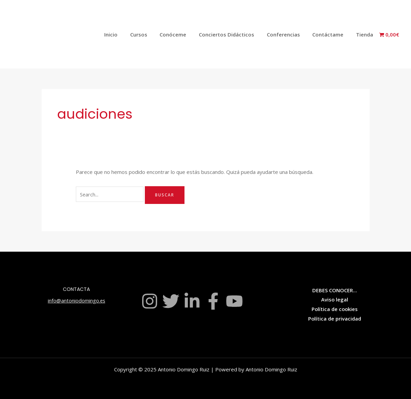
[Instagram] (149, 301)
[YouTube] (234, 301)
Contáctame (331, 34)
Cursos (151, 34)
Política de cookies (334, 309)
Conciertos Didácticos (234, 34)
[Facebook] (213, 301)
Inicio (125, 34)
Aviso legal (334, 299)
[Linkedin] (192, 301)
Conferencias (288, 34)
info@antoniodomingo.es (76, 300)
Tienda (365, 34)
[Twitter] (170, 301)
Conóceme (183, 34)
